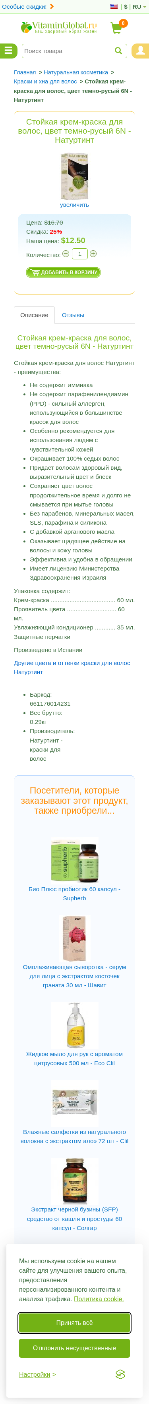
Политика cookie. (99, 1299)
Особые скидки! (28, 6)
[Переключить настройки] (37, 1374)
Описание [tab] (34, 315)
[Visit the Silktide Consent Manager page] (120, 1374)
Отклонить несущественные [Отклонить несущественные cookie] (74, 1348)
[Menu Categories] (8, 51)
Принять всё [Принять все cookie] (74, 1322)
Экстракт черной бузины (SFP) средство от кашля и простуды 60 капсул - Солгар (74, 1218)
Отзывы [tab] (73, 315)
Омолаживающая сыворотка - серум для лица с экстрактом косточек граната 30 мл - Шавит (74, 976)
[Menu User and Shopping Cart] (140, 51)
